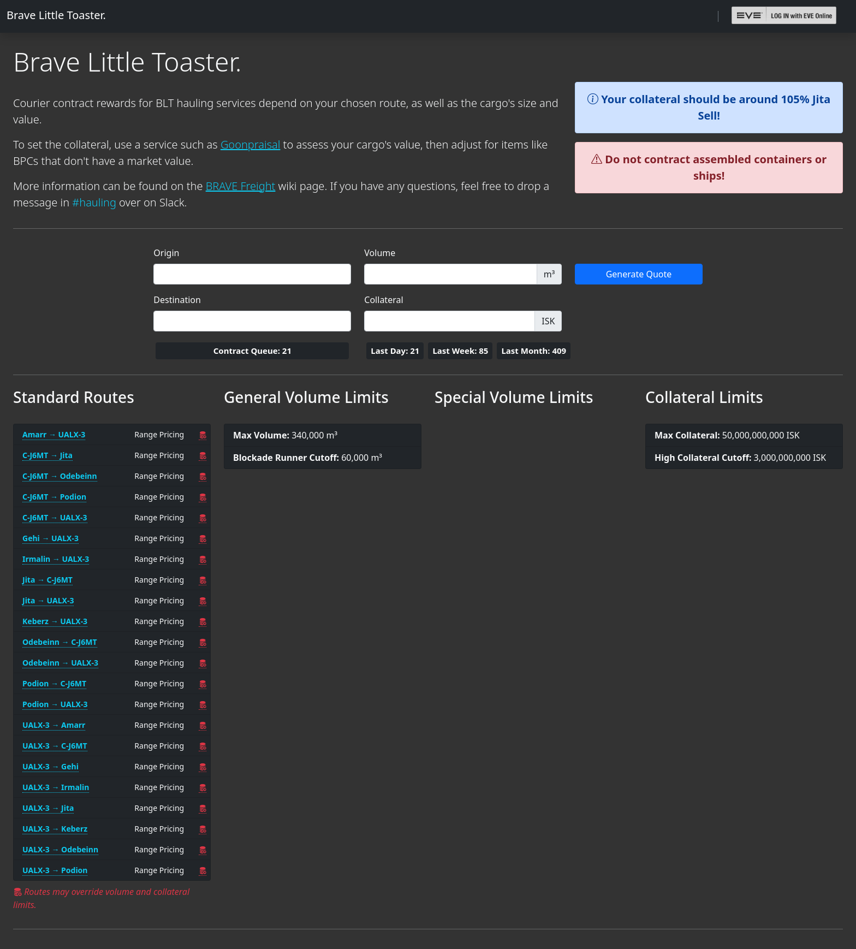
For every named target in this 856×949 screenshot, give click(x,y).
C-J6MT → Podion (54, 496)
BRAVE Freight (241, 186)
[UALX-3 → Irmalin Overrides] (202, 787)
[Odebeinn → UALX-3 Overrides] (202, 662)
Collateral (383, 300)
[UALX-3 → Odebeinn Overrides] (202, 849)
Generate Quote (639, 274)
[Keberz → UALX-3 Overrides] (202, 621)
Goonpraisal (251, 144)
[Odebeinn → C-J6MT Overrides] (202, 642)
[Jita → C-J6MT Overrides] (202, 579)
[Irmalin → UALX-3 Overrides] (202, 559)
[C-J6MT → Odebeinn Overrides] (202, 476)
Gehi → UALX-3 (50, 538)
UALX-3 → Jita (48, 808)
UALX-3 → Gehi (50, 766)
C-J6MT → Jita (47, 455)
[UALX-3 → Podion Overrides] (202, 870)
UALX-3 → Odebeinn (60, 849)
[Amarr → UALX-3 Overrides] (202, 434)
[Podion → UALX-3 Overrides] (202, 704)
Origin (166, 253)
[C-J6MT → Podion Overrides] (202, 496)
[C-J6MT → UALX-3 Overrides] (202, 517)
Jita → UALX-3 (48, 600)
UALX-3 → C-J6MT (54, 745)
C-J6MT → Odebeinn (59, 476)
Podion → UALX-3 (54, 704)
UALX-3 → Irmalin (55, 787)
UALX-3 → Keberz (54, 828)
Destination (177, 300)
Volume (379, 253)
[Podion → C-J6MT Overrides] (202, 683)
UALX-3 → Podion (54, 870)
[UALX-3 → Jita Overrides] (202, 808)
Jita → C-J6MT (47, 579)
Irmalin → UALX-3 (55, 559)
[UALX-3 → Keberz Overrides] (202, 828)
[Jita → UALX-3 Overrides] (202, 600)
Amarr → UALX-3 (53, 434)
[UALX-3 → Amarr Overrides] (202, 725)
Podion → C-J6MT (54, 683)
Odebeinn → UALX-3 (60, 662)
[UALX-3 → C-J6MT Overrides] (202, 745)
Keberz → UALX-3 (54, 621)
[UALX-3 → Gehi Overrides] (202, 766)
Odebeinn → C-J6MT (59, 642)
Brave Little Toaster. (56, 15)
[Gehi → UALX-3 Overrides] (202, 538)
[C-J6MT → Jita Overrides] (202, 455)
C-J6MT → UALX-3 (54, 517)
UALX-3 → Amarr (53, 725)
